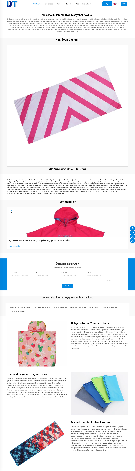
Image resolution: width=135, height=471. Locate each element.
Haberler (69, 4)
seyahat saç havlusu (110, 307)
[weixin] (132, 237)
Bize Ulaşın (86, 4)
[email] (132, 233)
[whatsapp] (132, 228)
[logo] (12, 4)
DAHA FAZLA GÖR (14, 246)
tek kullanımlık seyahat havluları (20, 307)
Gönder (67, 286)
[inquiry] (132, 241)
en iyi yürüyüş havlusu (42, 307)
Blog (77, 4)
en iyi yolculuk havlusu (17, 311)
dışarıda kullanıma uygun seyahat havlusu (84, 307)
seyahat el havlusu (60, 307)
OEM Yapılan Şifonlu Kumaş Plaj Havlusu (67, 169)
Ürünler (59, 4)
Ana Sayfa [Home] (37, 4)
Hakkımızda (48, 4)
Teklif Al (124, 4)
